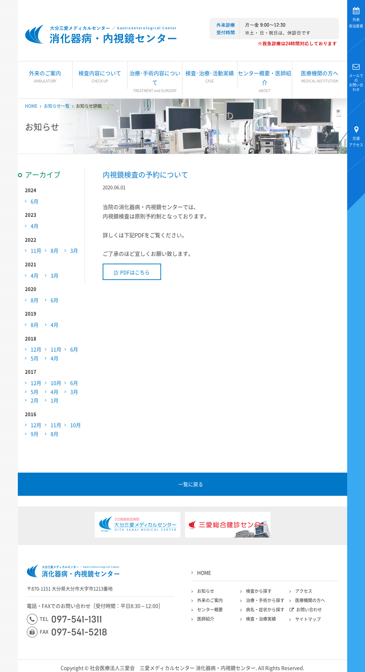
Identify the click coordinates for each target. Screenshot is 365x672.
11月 (36, 250)
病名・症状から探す (265, 609)
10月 (56, 382)
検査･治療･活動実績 (209, 76)
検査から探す (259, 591)
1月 (54, 400)
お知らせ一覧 (57, 106)
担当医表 (356, 23)
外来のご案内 (45, 76)
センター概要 (210, 609)
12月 (36, 349)
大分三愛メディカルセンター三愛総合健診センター (100, 34)
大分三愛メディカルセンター (9, 93)
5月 (34, 358)
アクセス (356, 141)
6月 (34, 201)
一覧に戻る (190, 484)
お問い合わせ (356, 82)
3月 (74, 250)
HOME (31, 106)
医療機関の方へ (319, 76)
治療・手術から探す (265, 600)
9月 (34, 433)
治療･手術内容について (155, 81)
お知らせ (205, 591)
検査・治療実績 (261, 619)
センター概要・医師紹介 (264, 81)
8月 (54, 250)
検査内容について (100, 76)
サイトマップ (308, 619)
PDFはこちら (135, 272)
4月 (34, 225)
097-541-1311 (64, 619)
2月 (34, 400)
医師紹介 (205, 619)
